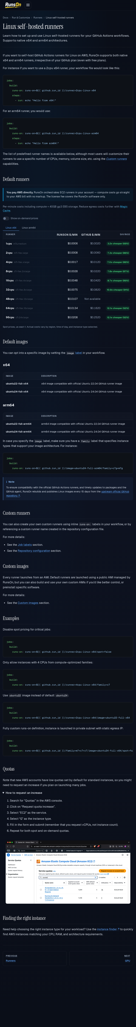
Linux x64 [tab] (11, 227)
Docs (5, 17)
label (78, 353)
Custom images (28, 603)
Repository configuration (34, 550)
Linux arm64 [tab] (29, 227)
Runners (37, 17)
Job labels (25, 544)
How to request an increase (24, 793)
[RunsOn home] (13, 5)
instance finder (108, 929)
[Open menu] (28, 5)
